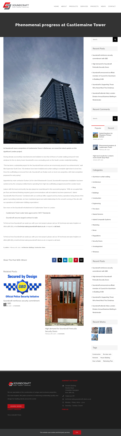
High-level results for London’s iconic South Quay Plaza (103, 156)
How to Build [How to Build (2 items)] (96, 361)
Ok (77, 432)
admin (7, 247)
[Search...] (102, 39)
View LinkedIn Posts (14, 415)
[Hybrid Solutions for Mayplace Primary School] (95, 134)
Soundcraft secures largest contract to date (22, 218)
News (43, 247)
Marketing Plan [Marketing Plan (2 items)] (108, 361)
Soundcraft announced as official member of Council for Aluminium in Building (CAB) (104, 76)
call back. (57, 226)
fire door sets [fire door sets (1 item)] (107, 354)
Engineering (97, 203)
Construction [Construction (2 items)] (96, 354)
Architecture (25, 247)
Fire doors (96, 209)
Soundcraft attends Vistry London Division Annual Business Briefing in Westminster (104, 96)
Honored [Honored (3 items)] (95, 357)
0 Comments (16, 306)
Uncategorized (97, 246)
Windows (96, 252)
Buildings (31, 247)
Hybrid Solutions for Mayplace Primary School (106, 135)
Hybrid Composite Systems (102, 219)
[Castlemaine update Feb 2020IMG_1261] (43, 90)
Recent (111, 128)
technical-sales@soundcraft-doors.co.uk (31, 226)
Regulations (97, 236)
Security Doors (97, 241)
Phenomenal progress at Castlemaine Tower (107, 146)
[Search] (115, 39)
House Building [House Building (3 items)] (105, 357)
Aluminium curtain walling (101, 177)
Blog (94, 187)
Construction (38, 247)
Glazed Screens (98, 214)
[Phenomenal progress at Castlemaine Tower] (95, 146)
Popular (98, 128)
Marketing (96, 225)
